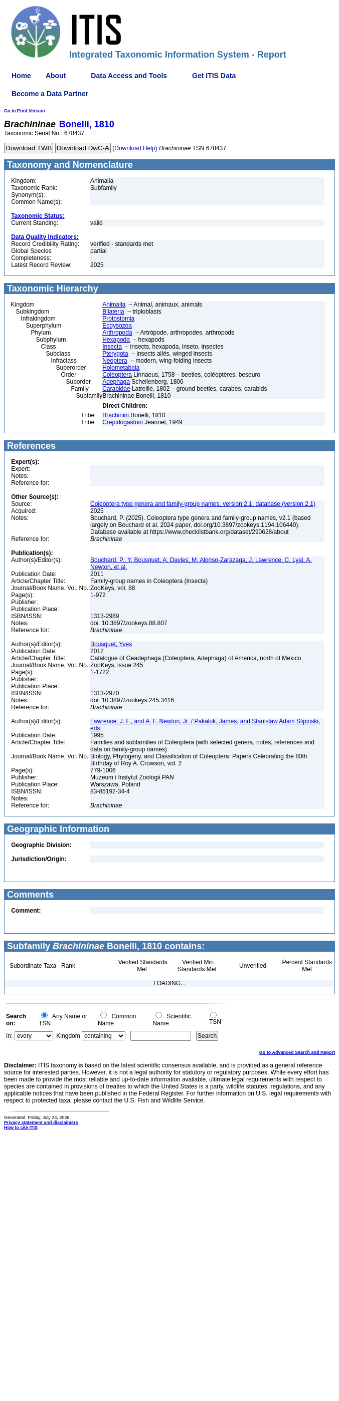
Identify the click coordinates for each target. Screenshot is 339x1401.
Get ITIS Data (214, 76)
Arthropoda (117, 332)
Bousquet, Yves (111, 644)
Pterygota (115, 353)
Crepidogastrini (122, 422)
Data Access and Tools (129, 76)
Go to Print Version (24, 110)
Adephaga (116, 381)
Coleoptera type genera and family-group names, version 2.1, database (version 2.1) (202, 503)
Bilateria (113, 311)
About (56, 76)
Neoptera (114, 360)
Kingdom (68, 1035)
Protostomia (118, 318)
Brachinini (115, 415)
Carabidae (116, 388)
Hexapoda (116, 339)
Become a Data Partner (50, 94)
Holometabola (120, 367)
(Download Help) (134, 148)
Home (21, 76)
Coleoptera (117, 374)
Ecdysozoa (117, 325)
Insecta (112, 346)
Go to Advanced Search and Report (297, 1052)
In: (9, 1035)
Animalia (113, 304)
